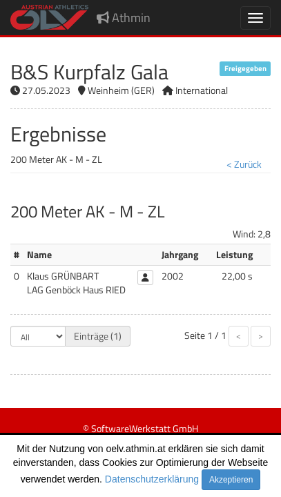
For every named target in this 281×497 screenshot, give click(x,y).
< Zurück (244, 164)
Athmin (124, 17)
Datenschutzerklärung (152, 479)
